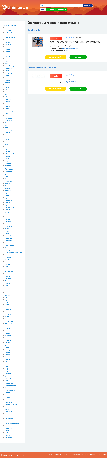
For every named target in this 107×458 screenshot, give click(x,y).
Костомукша (8, 350)
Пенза (6, 113)
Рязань (7, 139)
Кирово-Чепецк (9, 198)
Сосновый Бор (9, 271)
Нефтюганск (8, 428)
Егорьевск (8, 378)
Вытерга (7, 328)
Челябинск (8, 99)
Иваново (7, 183)
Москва (7, 63)
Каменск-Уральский (11, 404)
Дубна (6, 376)
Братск (7, 158)
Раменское (8, 380)
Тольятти (8, 283)
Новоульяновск (9, 243)
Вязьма (7, 409)
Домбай (7, 347)
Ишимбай (7, 188)
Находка (7, 392)
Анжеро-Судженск (10, 37)
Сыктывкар (8, 278)
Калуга (7, 108)
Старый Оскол (9, 323)
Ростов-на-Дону (9, 130)
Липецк (7, 224)
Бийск (6, 61)
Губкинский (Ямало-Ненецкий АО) (11, 168)
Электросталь (9, 383)
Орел (6, 388)
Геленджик (8, 359)
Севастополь (8, 407)
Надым (7, 233)
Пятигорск (8, 257)
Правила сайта (102, 454)
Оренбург (7, 250)
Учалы (7, 319)
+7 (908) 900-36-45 (71, 82)
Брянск (7, 75)
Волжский (8, 326)
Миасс (7, 231)
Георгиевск (8, 165)
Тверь (6, 416)
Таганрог (7, 281)
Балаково (7, 49)
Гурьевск (7, 345)
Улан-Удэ (7, 295)
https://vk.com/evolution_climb (70, 48)
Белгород (7, 56)
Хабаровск (8, 106)
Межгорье (8, 314)
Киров (6, 149)
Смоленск (8, 414)
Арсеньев (7, 42)
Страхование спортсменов (56, 10)
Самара (7, 266)
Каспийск (7, 333)
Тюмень (7, 293)
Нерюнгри (8, 400)
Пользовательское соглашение (79, 454)
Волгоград (8, 78)
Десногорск (8, 411)
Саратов (7, 269)
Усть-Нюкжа (8, 437)
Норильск (7, 366)
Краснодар (8, 87)
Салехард (7, 264)
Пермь (7, 89)
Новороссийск (9, 240)
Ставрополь (8, 118)
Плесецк (7, 151)
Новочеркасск (9, 402)
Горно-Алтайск (9, 395)
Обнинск (7, 248)
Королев (7, 205)
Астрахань (8, 47)
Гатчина (7, 127)
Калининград (9, 111)
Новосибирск (8, 68)
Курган (7, 214)
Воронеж (7, 80)
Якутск (7, 146)
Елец (6, 176)
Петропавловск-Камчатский (13, 252)
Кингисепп (8, 373)
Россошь (7, 331)
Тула (6, 290)
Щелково (7, 304)
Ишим (6, 421)
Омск (6, 137)
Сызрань (7, 276)
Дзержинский (9, 171)
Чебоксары (8, 97)
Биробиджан (8, 340)
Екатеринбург (9, 73)
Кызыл (7, 217)
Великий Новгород (10, 385)
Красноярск (8, 209)
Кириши (7, 195)
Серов (6, 144)
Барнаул (7, 51)
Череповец (8, 132)
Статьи (42, 10)
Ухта (6, 297)
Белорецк (8, 59)
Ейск (6, 361)
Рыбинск (7, 435)
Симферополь (9, 369)
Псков (6, 255)
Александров (8, 30)
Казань (7, 70)
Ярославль (8, 101)
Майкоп (7, 229)
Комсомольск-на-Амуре (12, 423)
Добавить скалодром (55, 454)
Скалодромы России (9, 25)
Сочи (6, 125)
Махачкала (8, 335)
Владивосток (8, 116)
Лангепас (7, 219)
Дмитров (7, 174)
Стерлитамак (9, 321)
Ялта (6, 371)
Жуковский (8, 179)
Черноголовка (9, 300)
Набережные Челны (11, 154)
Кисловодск (8, 200)
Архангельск (8, 44)
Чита (6, 302)
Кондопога (8, 202)
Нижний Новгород (10, 104)
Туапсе (7, 364)
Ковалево (7, 354)
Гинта (6, 338)
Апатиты (7, 40)
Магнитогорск (9, 226)
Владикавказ (8, 161)
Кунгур (7, 212)
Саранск (7, 397)
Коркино (7, 430)
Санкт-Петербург (10, 66)
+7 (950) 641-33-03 (71, 50)
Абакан (7, 28)
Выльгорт (7, 352)
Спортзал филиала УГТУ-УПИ (42, 67)
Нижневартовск (9, 426)
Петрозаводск (9, 120)
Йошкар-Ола (8, 190)
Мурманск (8, 123)
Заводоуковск (9, 418)
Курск (6, 142)
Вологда (7, 135)
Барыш (7, 54)
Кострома (8, 357)
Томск (6, 285)
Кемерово (8, 85)
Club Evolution (34, 30)
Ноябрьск (7, 433)
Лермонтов (8, 221)
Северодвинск (9, 312)
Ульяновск (8, 92)
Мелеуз (7, 316)
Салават (7, 262)
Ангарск (7, 35)
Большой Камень (10, 390)
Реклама (66, 454)
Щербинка (8, 309)
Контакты (92, 454)
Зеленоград (8, 181)
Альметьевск (8, 32)
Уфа (6, 94)
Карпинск (7, 193)
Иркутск (7, 82)
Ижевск (7, 186)
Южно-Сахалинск (10, 307)
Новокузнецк (8, 238)
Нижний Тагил (9, 236)
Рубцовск (7, 259)
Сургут (7, 274)
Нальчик (7, 342)
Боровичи (7, 156)
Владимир (8, 163)
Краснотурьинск (10, 207)
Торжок (7, 288)
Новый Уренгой (9, 245)
